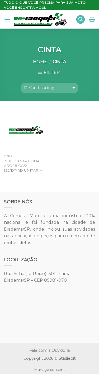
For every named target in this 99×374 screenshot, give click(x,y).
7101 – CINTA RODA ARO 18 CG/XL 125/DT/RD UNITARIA (23, 165)
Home (40, 61)
